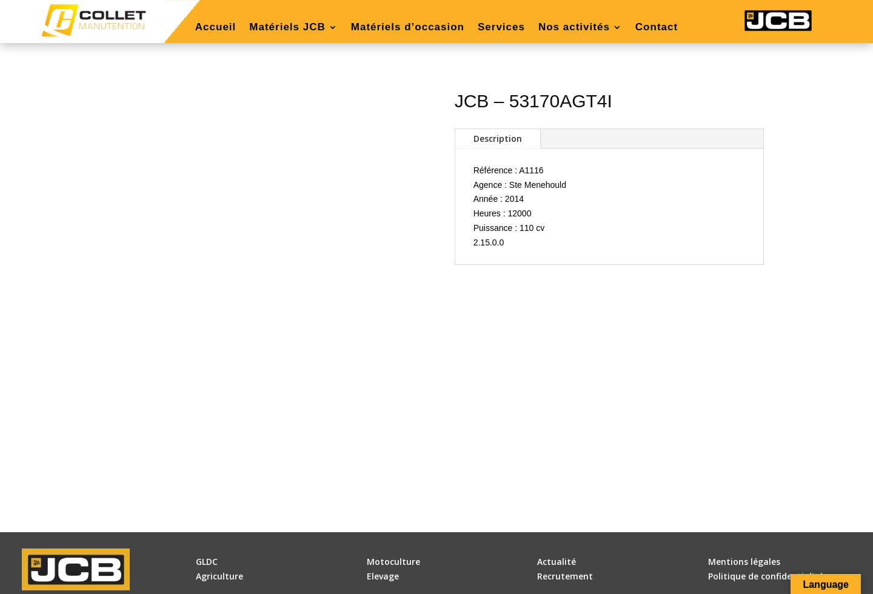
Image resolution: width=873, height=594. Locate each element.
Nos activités (574, 28)
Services (501, 28)
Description (497, 138)
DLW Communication (473, 580)
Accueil (215, 28)
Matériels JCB (287, 28)
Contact (656, 28)
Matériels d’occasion (407, 28)
